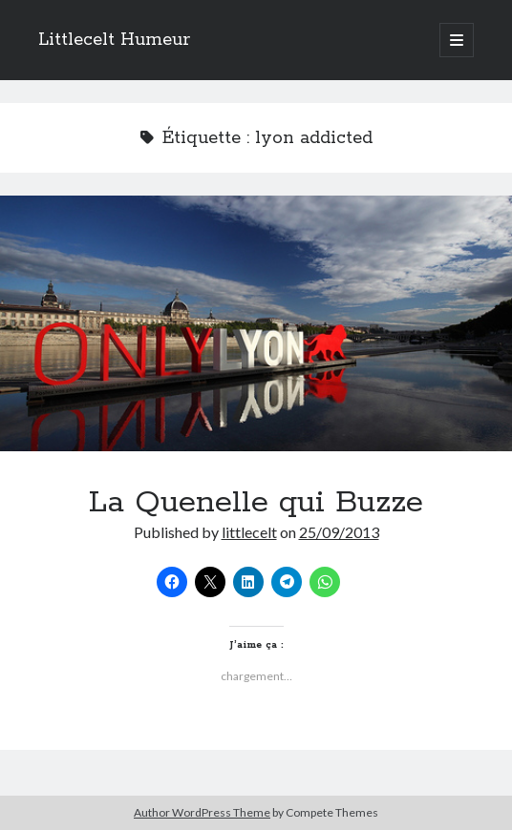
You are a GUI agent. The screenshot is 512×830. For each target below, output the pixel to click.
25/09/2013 (339, 532)
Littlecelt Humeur (114, 40)
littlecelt (249, 532)
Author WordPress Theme (202, 812)
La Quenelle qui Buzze (256, 323)
